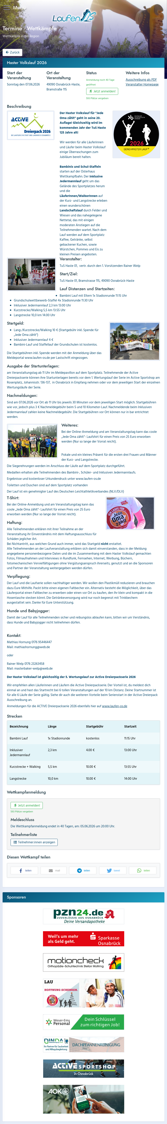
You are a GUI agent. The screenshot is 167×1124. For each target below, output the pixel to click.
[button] (24, 870)
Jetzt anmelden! (102, 91)
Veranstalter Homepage (142, 84)
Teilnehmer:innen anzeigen (34, 842)
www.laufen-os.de (114, 706)
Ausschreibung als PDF (141, 79)
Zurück (12, 52)
